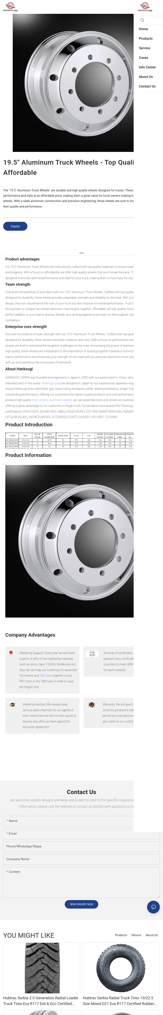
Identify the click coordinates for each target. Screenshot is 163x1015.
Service (136, 935)
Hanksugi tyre (50, 383)
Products (121, 935)
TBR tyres (45, 675)
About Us (152, 935)
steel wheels (40, 400)
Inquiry (15, 226)
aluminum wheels (60, 400)
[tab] (81, 251)
